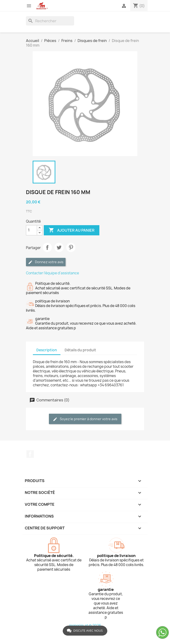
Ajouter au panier (71, 230)
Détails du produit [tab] (80, 350)
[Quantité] (31, 230)
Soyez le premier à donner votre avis (85, 419)
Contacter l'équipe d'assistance (52, 273)
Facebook (30, 454)
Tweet (59, 247)
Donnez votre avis (45, 262)
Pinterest (71, 247)
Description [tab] (46, 350)
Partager (47, 247)
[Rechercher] (50, 21)
